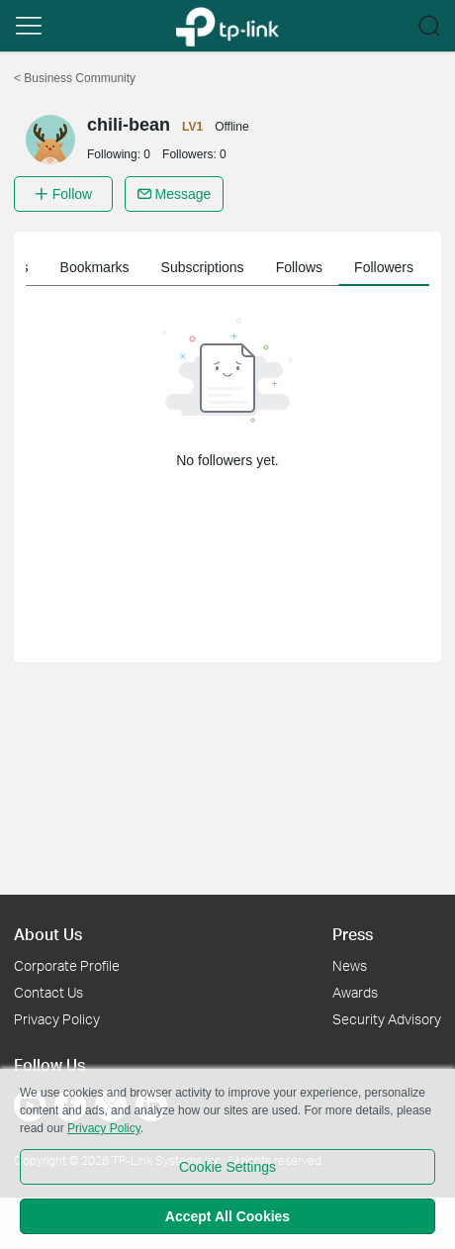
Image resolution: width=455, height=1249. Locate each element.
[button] (29, 25)
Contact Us (48, 992)
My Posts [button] (208, 267)
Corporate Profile (67, 965)
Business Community (75, 78)
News (349, 965)
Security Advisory (386, 1018)
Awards (355, 992)
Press (352, 933)
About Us (48, 933)
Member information (87, 267)
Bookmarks (303, 267)
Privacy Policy (57, 1018)
